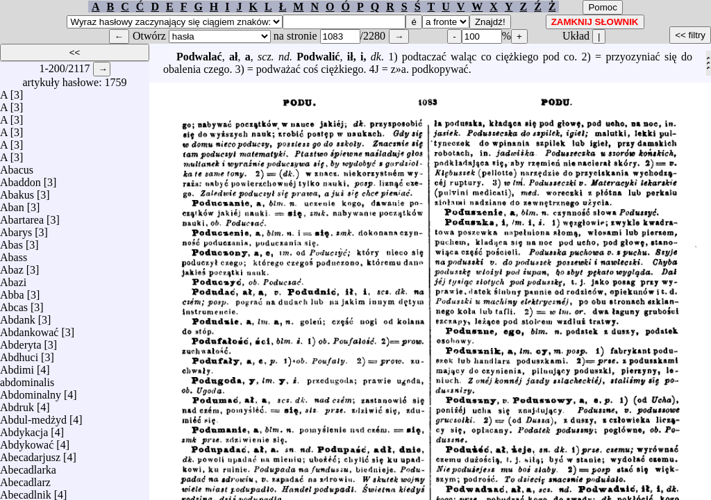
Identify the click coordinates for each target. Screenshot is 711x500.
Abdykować (26, 441)
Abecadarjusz (30, 454)
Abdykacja (24, 429)
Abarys (16, 229)
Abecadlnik (25, 491)
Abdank (17, 316)
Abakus (17, 191)
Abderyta (21, 341)
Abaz (12, 266)
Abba (12, 291)
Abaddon (20, 179)
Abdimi (17, 366)
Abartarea (22, 216)
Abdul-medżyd (33, 416)
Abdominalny (30, 391)
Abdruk (17, 404)
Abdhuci (19, 354)
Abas (11, 241)
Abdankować (29, 329)
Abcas (14, 304)
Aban (12, 204)
